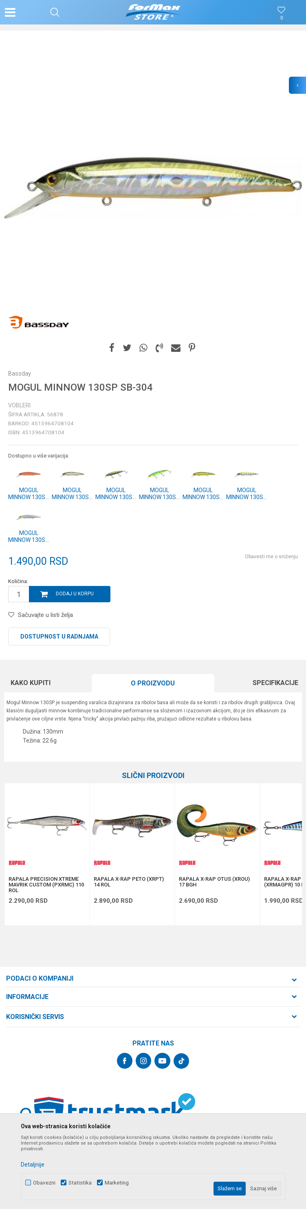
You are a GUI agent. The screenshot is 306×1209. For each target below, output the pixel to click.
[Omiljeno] (281, 18)
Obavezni (44, 1183)
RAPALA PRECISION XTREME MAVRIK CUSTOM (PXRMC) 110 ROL (46, 884)
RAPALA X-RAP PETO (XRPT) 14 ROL (129, 882)
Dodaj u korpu (75, 594)
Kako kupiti (31, 683)
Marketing (117, 1183)
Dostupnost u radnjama (59, 636)
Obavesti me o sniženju (271, 556)
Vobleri (19, 405)
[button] (55, 12)
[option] (153, 188)
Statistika (80, 1183)
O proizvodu (153, 683)
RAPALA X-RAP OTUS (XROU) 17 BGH (214, 882)
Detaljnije (32, 1164)
